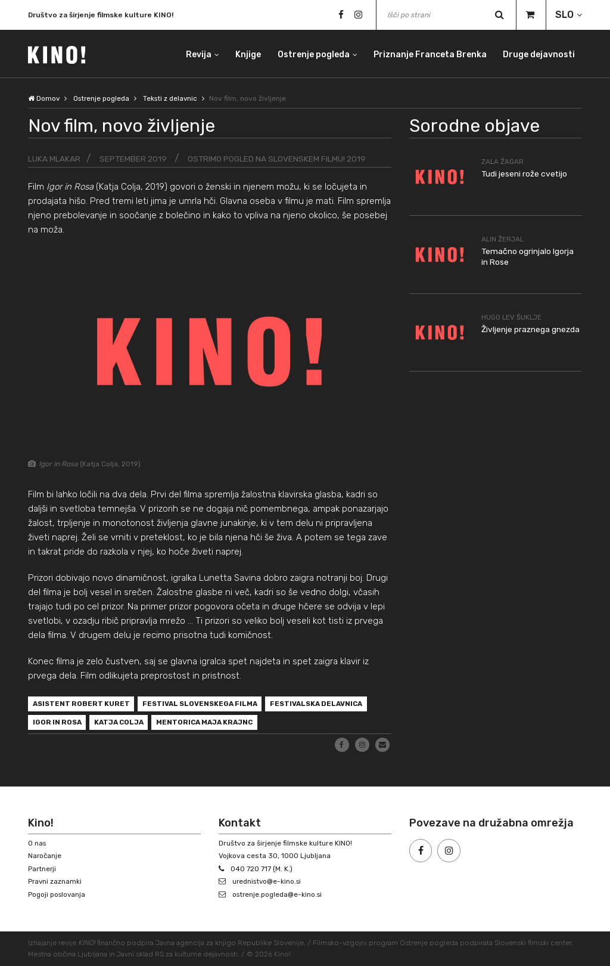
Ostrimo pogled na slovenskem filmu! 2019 (279, 158)
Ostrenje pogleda (312, 53)
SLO (564, 14)
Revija (197, 53)
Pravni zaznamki (55, 882)
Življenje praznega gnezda (531, 329)
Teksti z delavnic (175, 98)
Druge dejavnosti (539, 53)
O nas (37, 843)
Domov (44, 98)
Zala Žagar (503, 161)
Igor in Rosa (58, 724)
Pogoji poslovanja (58, 894)
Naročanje (45, 856)
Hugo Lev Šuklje (512, 316)
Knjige (247, 53)
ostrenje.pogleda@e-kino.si (279, 894)
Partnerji (42, 869)
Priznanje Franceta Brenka (429, 53)
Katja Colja (123, 724)
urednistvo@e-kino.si (269, 882)
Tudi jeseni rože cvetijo (524, 173)
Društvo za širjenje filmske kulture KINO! (100, 15)
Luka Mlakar (54, 158)
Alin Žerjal (503, 239)
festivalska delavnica (327, 705)
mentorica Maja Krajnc (213, 724)
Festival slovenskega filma (206, 705)
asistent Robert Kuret (83, 705)
